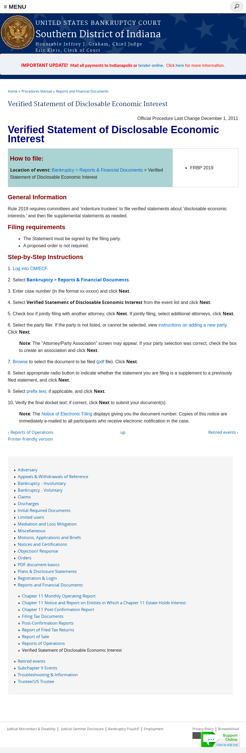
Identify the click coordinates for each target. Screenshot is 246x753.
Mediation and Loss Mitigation (47, 524)
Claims (24, 497)
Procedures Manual (36, 91)
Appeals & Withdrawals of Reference (53, 476)
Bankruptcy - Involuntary (42, 483)
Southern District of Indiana (98, 34)
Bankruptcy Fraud (123, 728)
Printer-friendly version (30, 439)
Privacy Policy (203, 728)
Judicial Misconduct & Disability (31, 728)
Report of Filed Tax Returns (48, 629)
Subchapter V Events (37, 668)
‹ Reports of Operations (30, 432)
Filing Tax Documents (42, 616)
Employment (153, 728)
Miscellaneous (31, 530)
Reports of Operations (43, 643)
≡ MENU (15, 6)
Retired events (31, 661)
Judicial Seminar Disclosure (82, 728)
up (122, 432)
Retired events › (223, 432)
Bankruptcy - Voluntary (40, 490)
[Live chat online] (220, 739)
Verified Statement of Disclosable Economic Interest (72, 650)
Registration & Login (37, 578)
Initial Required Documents (44, 510)
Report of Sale (35, 636)
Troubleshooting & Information (48, 674)
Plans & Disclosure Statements (47, 571)
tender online (150, 65)
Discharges (28, 503)
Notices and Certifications (42, 544)
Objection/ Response (38, 551)
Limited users (31, 517)
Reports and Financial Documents (82, 91)
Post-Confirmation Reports (48, 623)
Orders (24, 558)
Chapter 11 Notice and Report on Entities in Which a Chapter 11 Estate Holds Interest (104, 602)
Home (12, 91)
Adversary (27, 469)
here (180, 65)
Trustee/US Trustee (36, 681)
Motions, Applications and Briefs (49, 537)
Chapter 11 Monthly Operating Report (59, 596)
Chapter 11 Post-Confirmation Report (58, 609)
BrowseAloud (228, 728)
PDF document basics (38, 564)
